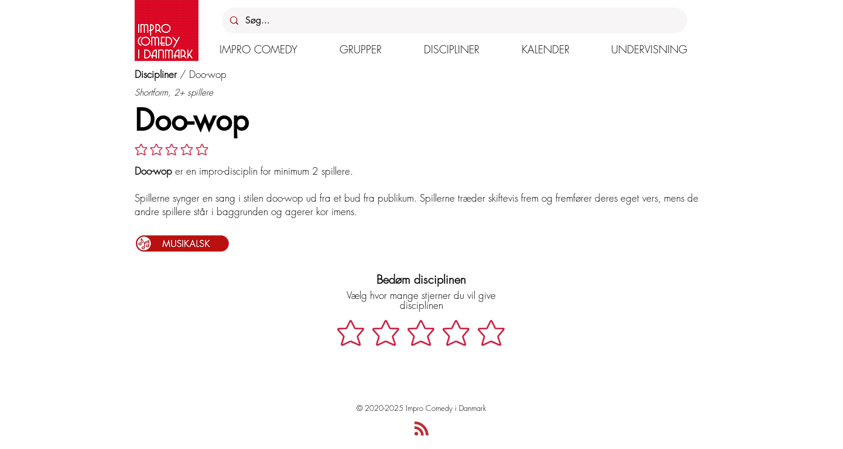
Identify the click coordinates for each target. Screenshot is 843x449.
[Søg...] (454, 20)
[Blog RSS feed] (421, 429)
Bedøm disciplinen (421, 279)
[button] (258, 49)
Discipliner (156, 74)
